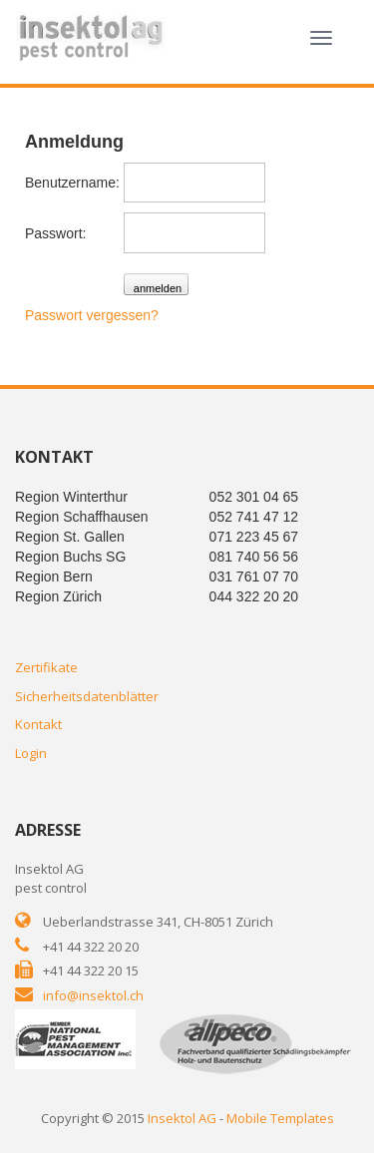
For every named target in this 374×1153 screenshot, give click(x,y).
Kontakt (38, 724)
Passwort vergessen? (92, 315)
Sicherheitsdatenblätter (87, 696)
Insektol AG (182, 1118)
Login (31, 753)
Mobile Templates (280, 1118)
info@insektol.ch (93, 995)
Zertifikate (46, 667)
